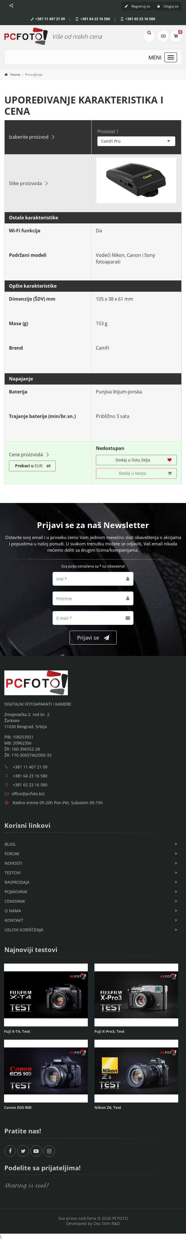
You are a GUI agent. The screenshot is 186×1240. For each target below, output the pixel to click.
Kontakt (14, 920)
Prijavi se (93, 638)
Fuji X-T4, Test (17, 1031)
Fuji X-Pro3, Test (109, 1031)
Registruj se (137, 6)
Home (15, 74)
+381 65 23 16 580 (137, 18)
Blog (10, 844)
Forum (12, 853)
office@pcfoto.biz (28, 793)
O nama (13, 910)
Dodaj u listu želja (144, 460)
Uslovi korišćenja (24, 929)
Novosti (13, 863)
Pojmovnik (16, 891)
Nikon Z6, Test (107, 1107)
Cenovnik (15, 901)
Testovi (13, 872)
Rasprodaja (17, 882)
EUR (33, 466)
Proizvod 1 (108, 131)
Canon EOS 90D (18, 1107)
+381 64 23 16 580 (92, 18)
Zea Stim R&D (107, 1223)
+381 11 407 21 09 (47, 18)
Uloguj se (167, 6)
